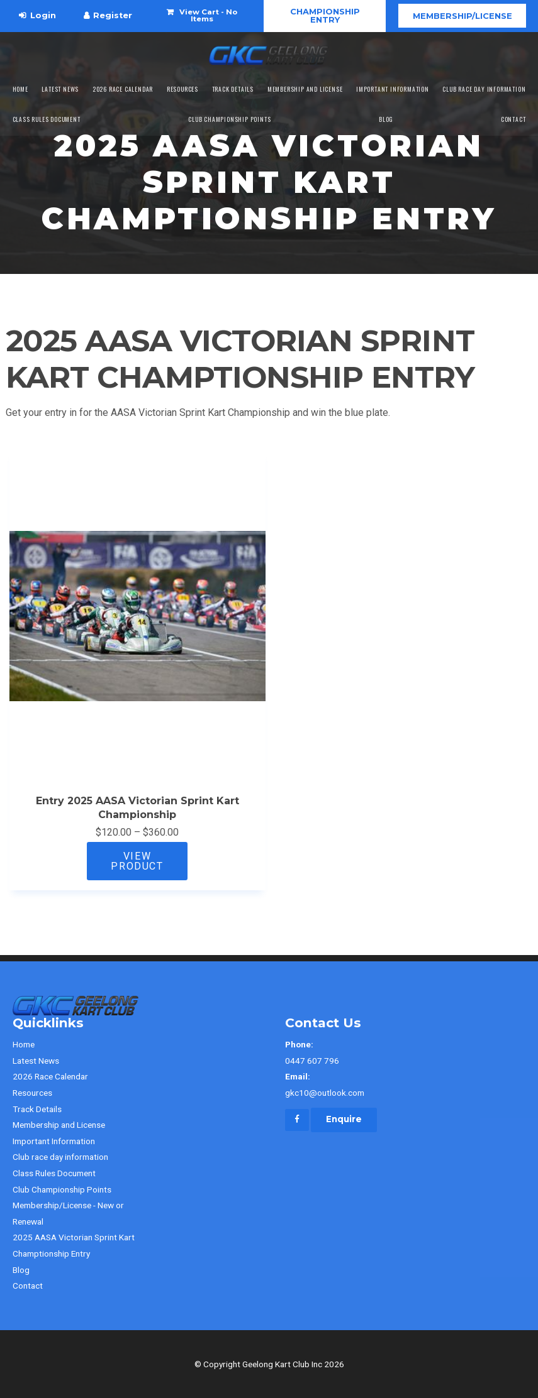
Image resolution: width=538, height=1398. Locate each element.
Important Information (392, 89)
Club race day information (483, 89)
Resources (182, 89)
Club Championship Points (229, 119)
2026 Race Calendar (122, 89)
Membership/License (462, 16)
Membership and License (305, 89)
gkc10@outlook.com (405, 1083)
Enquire (344, 1119)
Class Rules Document (47, 119)
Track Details (233, 89)
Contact (513, 119)
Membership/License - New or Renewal (68, 1213)
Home (20, 89)
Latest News (60, 89)
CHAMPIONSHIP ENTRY (325, 15)
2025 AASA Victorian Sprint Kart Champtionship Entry (74, 1245)
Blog (386, 119)
